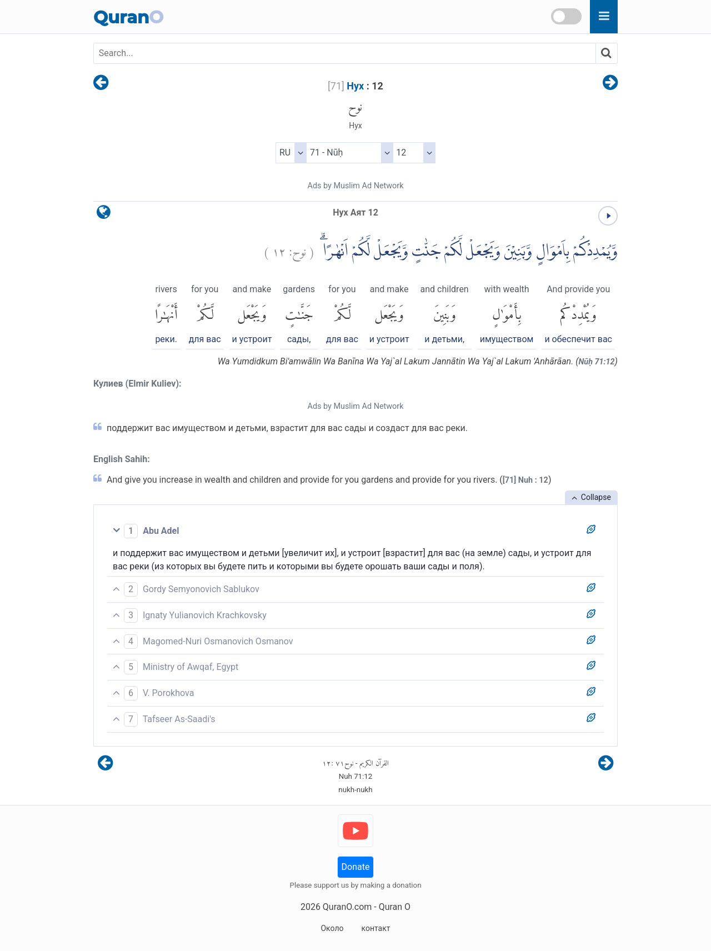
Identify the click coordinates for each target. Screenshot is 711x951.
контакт (375, 928)
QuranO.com (347, 907)
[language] (103, 214)
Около (332, 928)
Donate (356, 867)
